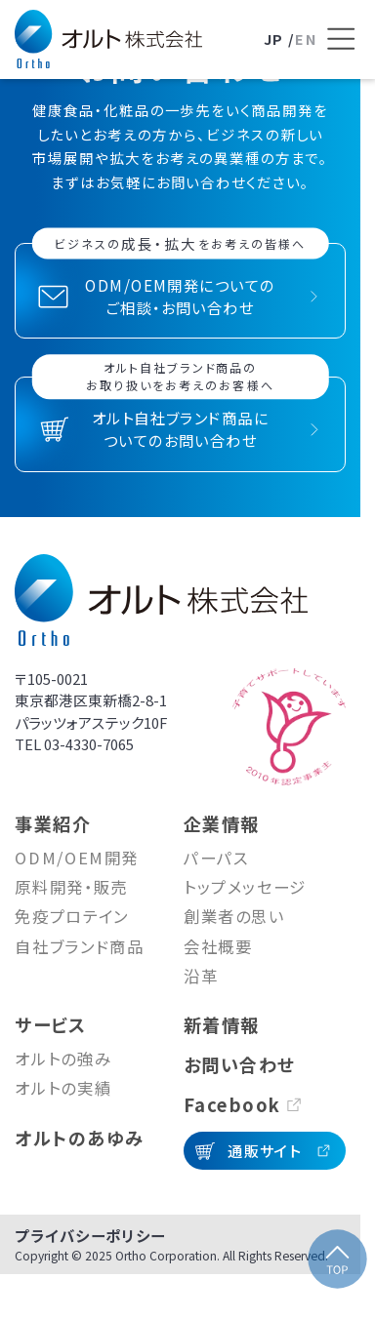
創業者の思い (234, 916)
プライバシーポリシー (90, 1235)
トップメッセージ (245, 887)
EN (306, 38)
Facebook (232, 1104)
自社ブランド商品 (79, 946)
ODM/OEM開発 (77, 857)
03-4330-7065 (89, 744)
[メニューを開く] (340, 39)
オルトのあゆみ (79, 1137)
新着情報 (222, 1024)
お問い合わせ (240, 1064)
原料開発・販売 (71, 887)
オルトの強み (63, 1058)
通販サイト (264, 1150)
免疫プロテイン (72, 916)
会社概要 (218, 946)
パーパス (216, 857)
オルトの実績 (63, 1087)
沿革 (201, 975)
